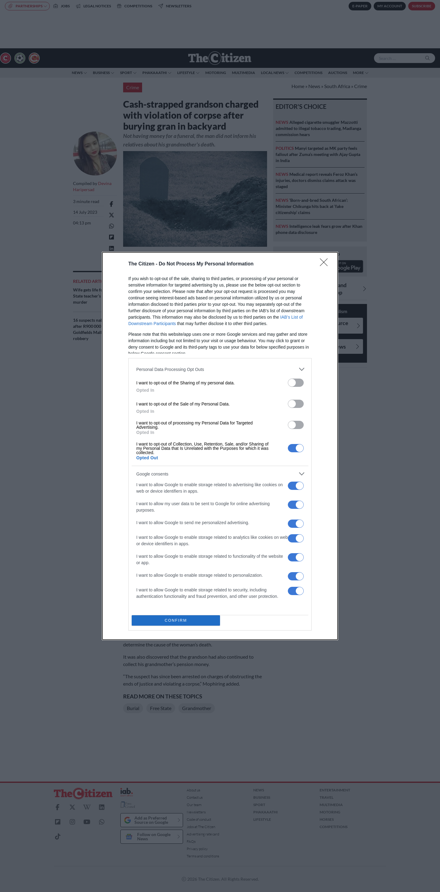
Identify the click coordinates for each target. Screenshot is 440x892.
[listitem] (220, 369)
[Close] (326, 264)
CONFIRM (175, 620)
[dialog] (220, 446)
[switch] (296, 383)
